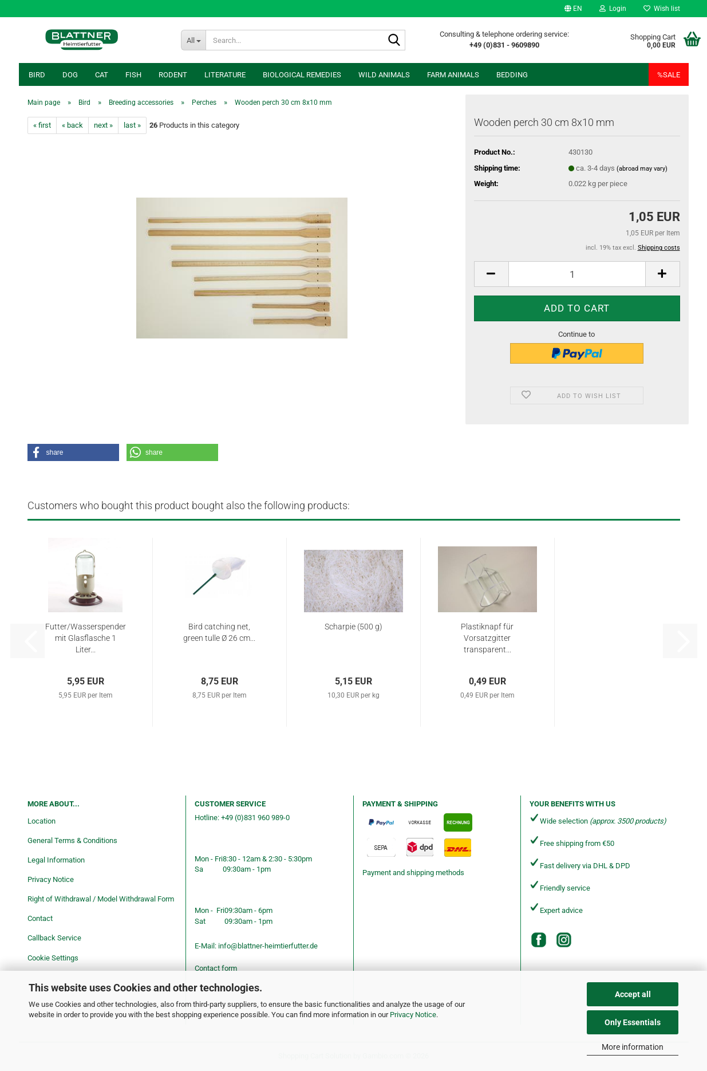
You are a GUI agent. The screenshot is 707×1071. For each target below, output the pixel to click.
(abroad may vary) (642, 168)
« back (72, 125)
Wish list (661, 9)
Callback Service (54, 938)
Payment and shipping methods (413, 872)
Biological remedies (302, 74)
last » (132, 125)
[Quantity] (577, 274)
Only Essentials (633, 1022)
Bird (37, 74)
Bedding (512, 74)
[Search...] (193, 40)
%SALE (668, 74)
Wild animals (384, 74)
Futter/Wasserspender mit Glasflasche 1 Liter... (85, 638)
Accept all (633, 994)
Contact (40, 918)
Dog (70, 74)
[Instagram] (564, 940)
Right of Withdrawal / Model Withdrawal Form (100, 899)
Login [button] (612, 9)
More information (632, 1047)
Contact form (216, 968)
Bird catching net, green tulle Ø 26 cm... (219, 632)
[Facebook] (539, 940)
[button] (573, 8)
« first (42, 125)
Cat (101, 74)
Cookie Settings (52, 958)
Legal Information (56, 860)
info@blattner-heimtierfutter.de (268, 946)
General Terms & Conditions (72, 840)
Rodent (173, 74)
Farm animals (453, 74)
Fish (133, 74)
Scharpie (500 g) (353, 626)
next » (103, 125)
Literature (225, 74)
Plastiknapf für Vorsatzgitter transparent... (487, 638)
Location (41, 821)
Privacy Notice (413, 1014)
